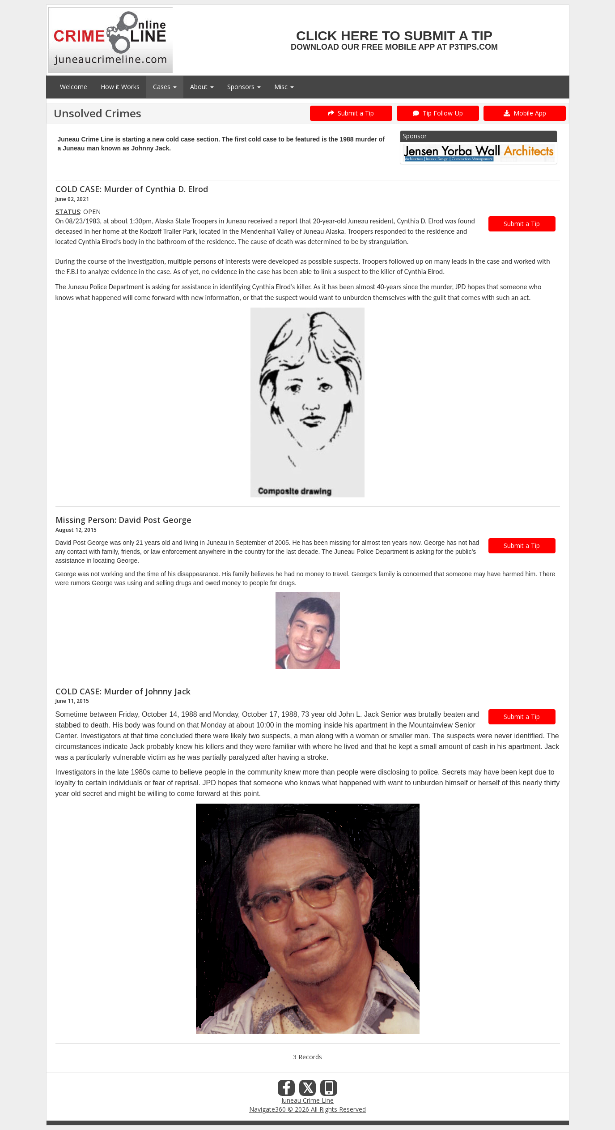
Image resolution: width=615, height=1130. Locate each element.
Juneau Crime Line (307, 1100)
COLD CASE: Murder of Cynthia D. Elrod (131, 189)
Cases (165, 86)
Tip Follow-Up (438, 113)
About (202, 86)
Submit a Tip (351, 113)
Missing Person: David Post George (123, 519)
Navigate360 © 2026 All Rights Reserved (307, 1109)
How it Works (120, 86)
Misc (284, 86)
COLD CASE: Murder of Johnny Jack (123, 691)
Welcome (73, 86)
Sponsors (244, 86)
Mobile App (525, 113)
